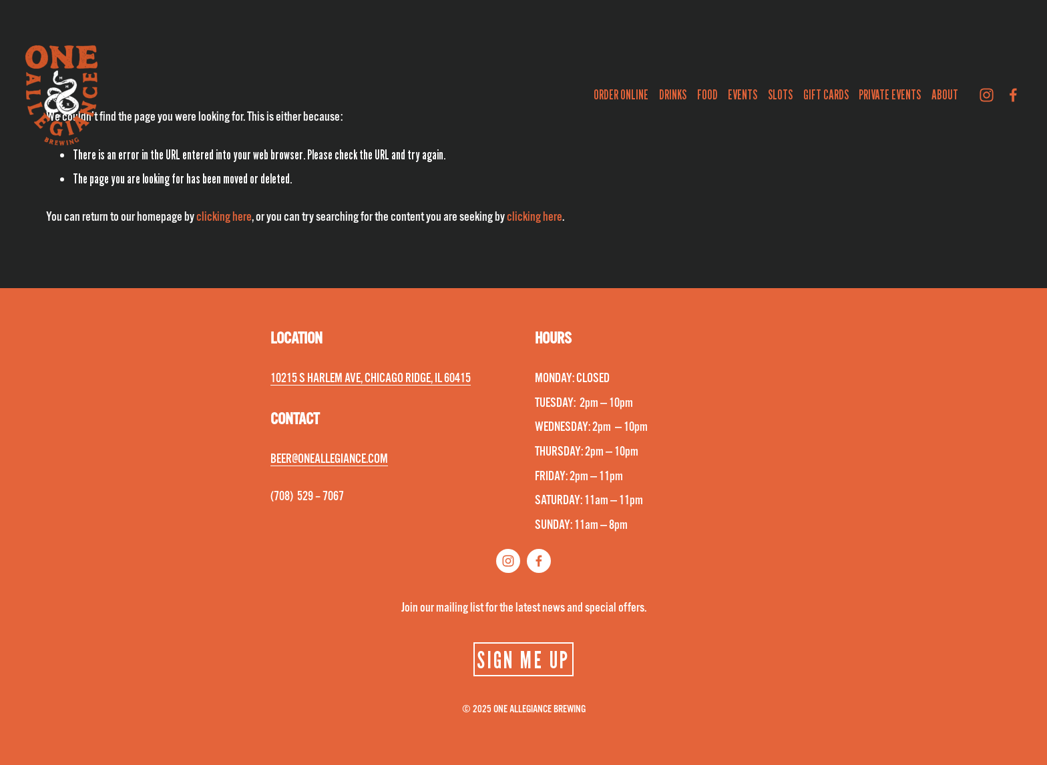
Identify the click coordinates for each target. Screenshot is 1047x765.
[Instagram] (986, 95)
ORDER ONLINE (621, 95)
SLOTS (780, 95)
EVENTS (742, 95)
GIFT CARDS (826, 95)
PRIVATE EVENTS (890, 95)
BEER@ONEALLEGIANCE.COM (329, 459)
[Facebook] (1013, 95)
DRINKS (672, 95)
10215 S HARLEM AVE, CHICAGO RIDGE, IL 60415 (370, 378)
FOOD (707, 95)
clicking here (224, 216)
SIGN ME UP (523, 659)
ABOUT (944, 95)
